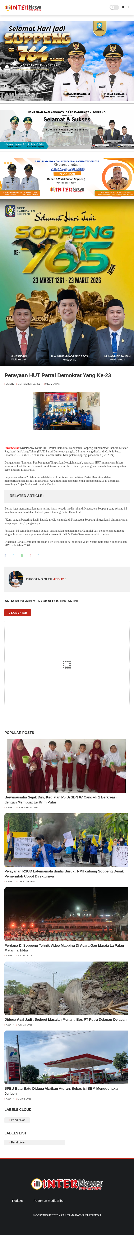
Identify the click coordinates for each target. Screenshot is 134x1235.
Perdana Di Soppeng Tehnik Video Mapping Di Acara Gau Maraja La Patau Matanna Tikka (64, 948)
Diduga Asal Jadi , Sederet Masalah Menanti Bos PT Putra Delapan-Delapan (65, 1020)
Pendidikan (18, 1120)
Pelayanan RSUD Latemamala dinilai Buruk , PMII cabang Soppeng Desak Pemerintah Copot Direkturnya (64, 873)
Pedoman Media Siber (49, 1200)
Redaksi (17, 1200)
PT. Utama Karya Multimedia (81, 1215)
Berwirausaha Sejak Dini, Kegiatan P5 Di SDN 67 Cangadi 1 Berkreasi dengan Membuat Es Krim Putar (60, 799)
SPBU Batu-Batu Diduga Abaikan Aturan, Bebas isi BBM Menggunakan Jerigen (61, 1091)
